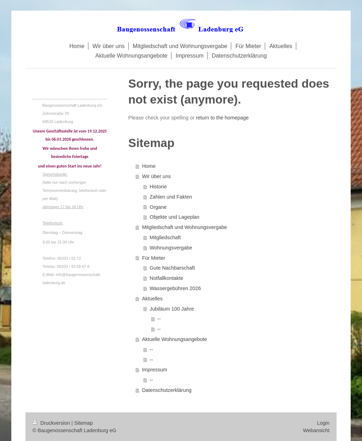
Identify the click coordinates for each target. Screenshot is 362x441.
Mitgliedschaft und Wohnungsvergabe (184, 227)
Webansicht (316, 430)
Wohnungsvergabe (171, 248)
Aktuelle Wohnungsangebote (174, 339)
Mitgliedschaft (165, 237)
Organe (158, 207)
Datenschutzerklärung (167, 390)
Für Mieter (153, 258)
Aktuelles (152, 298)
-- (159, 319)
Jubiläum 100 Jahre (172, 309)
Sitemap (83, 423)
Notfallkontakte (166, 278)
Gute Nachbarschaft (172, 268)
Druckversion (52, 423)
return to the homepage (222, 117)
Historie (158, 186)
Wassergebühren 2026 (175, 288)
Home (149, 166)
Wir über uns (156, 176)
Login (323, 423)
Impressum (154, 369)
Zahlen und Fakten (171, 197)
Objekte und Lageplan (174, 217)
